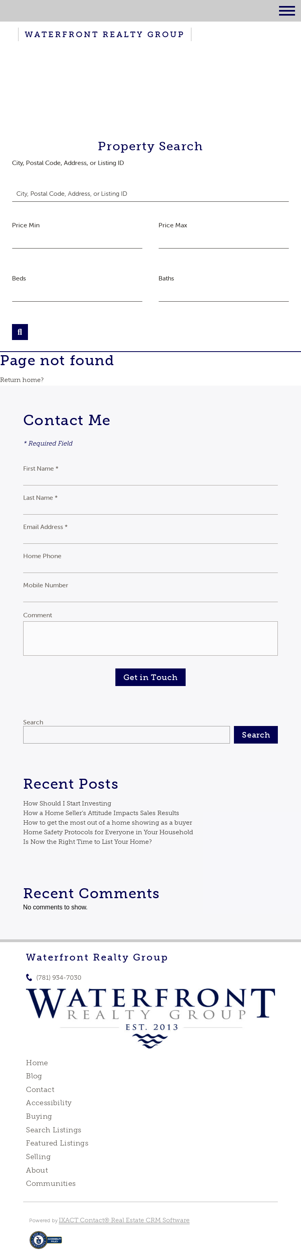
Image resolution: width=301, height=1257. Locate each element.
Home (37, 1062)
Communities (51, 1183)
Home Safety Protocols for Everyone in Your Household (108, 832)
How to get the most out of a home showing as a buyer (107, 822)
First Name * (41, 468)
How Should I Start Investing (67, 803)
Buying (39, 1116)
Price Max (172, 225)
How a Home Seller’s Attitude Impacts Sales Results (101, 813)
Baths (166, 278)
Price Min (26, 225)
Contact (40, 1089)
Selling (38, 1156)
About (37, 1170)
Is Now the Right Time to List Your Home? (87, 841)
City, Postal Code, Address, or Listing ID (68, 163)
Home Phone (42, 556)
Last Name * (40, 497)
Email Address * (45, 527)
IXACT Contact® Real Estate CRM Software (124, 1220)
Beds (19, 278)
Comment (37, 615)
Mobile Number (45, 585)
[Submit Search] (20, 332)
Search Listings (53, 1130)
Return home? (22, 380)
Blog (34, 1076)
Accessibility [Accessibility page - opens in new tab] (48, 1102)
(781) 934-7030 (58, 977)
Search (33, 722)
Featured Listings (57, 1143)
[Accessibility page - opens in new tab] (45, 1244)
